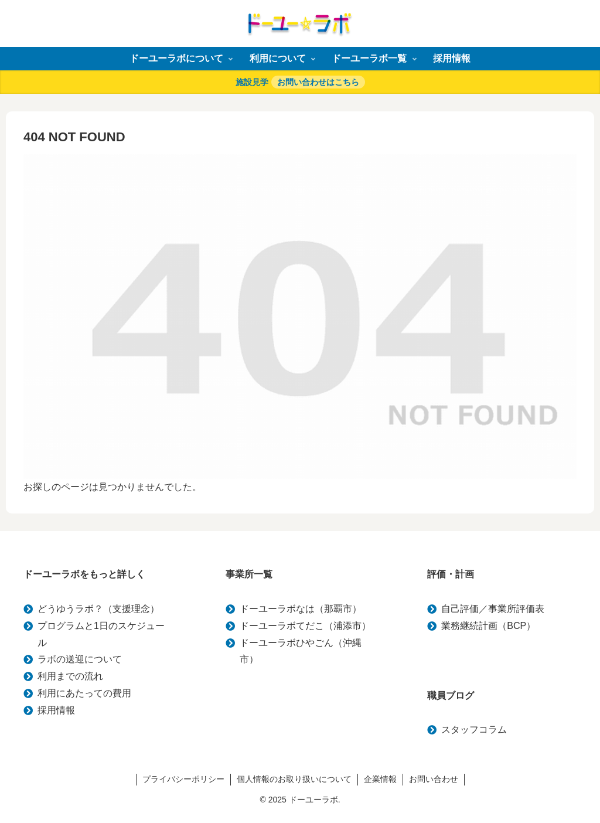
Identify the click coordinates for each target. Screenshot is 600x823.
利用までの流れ (70, 676)
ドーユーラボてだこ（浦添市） (305, 626)
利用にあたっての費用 (84, 693)
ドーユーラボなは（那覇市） (301, 609)
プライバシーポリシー (183, 779)
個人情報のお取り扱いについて (294, 779)
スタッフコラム (474, 729)
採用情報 (56, 710)
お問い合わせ (433, 779)
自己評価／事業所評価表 (492, 609)
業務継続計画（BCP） (488, 626)
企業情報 (380, 779)
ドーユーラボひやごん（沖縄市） (301, 651)
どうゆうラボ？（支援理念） (98, 609)
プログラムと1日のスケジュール (101, 634)
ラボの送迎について (80, 659)
